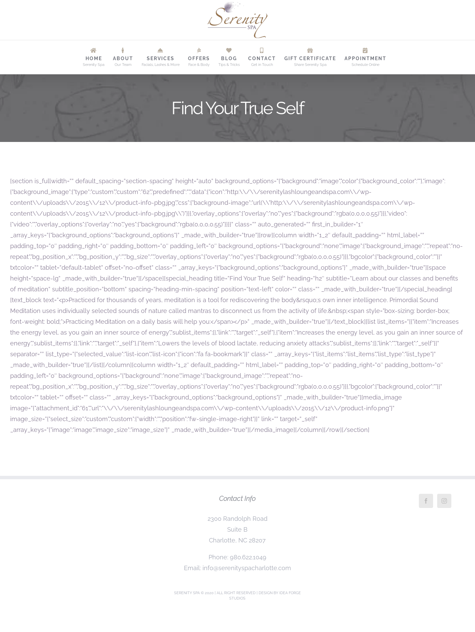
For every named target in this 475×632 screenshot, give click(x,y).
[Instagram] (444, 501)
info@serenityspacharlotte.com (247, 568)
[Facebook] (426, 501)
